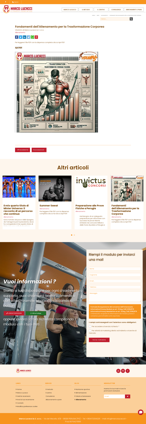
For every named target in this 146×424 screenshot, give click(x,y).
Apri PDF (18, 48)
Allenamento (20, 32)
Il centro (101, 11)
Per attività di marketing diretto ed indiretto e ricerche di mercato (112, 331)
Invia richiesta (99, 340)
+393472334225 (14, 313)
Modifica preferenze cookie (27, 406)
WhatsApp (36, 313)
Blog (15, 2)
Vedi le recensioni (23, 396)
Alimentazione (81, 393)
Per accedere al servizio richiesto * (104, 326)
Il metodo (85, 11)
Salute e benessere (83, 396)
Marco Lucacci (70, 11)
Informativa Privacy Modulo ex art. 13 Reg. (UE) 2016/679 (112, 309)
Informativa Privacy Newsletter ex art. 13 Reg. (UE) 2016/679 (114, 311)
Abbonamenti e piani (134, 11)
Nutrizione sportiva (83, 389)
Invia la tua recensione (25, 400)
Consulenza (116, 11)
